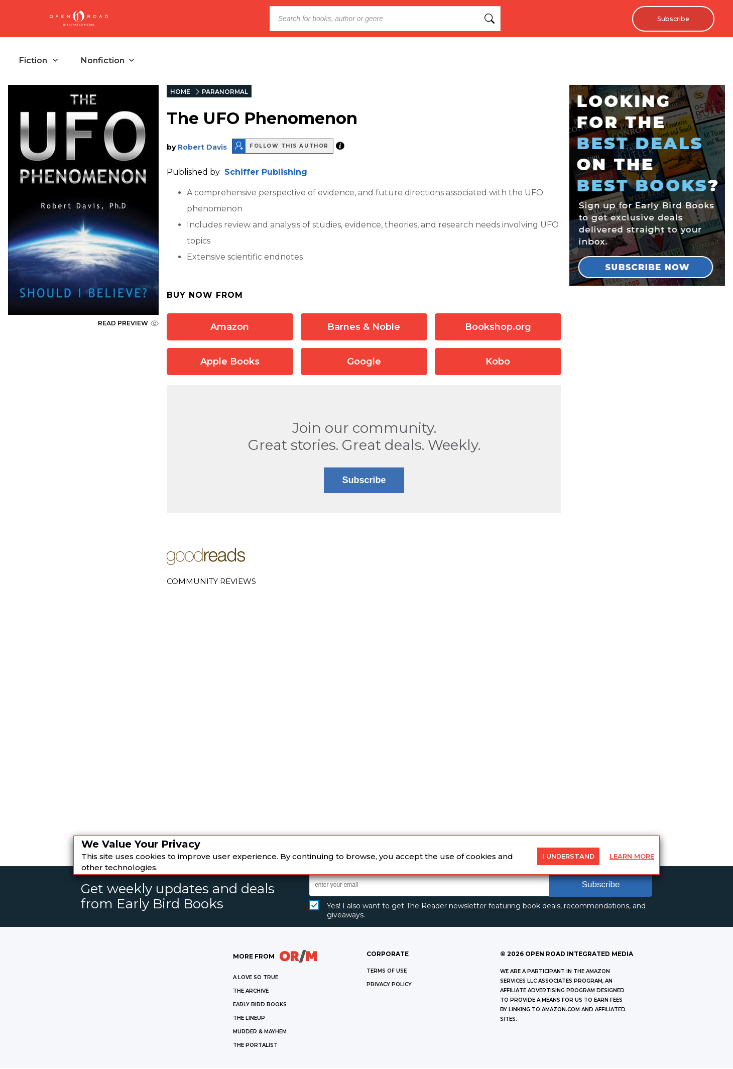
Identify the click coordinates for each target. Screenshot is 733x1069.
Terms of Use (386, 972)
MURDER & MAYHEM (260, 1032)
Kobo (497, 362)
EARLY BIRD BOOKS (260, 1005)
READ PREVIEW (128, 324)
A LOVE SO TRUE (255, 978)
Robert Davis (202, 148)
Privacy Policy (389, 985)
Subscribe (670, 18)
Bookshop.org (498, 327)
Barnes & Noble (363, 327)
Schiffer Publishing (265, 173)
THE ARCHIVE (251, 992)
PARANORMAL (225, 92)
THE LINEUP (249, 1019)
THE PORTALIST (255, 1046)
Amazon (229, 327)
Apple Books (230, 362)
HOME (180, 92)
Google (364, 362)
